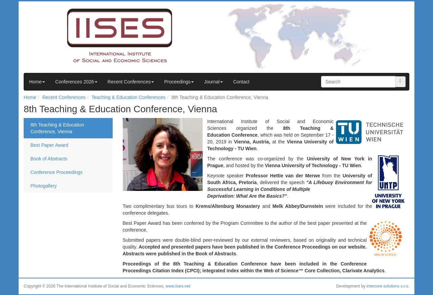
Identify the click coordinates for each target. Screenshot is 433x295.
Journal (213, 81)
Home (37, 81)
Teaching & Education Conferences (129, 97)
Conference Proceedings (56, 172)
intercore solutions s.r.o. (387, 286)
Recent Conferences (131, 81)
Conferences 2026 (76, 81)
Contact (241, 81)
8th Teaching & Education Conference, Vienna (57, 128)
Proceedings (179, 81)
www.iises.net (178, 286)
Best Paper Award (49, 145)
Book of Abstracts (48, 158)
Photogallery (43, 186)
